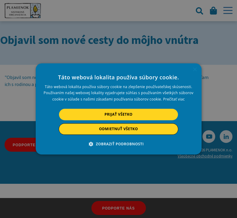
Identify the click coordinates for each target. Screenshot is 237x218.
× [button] (195, 70)
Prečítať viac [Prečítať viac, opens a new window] (174, 99)
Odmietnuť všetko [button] (118, 129)
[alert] (118, 109)
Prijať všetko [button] (118, 114)
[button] (118, 144)
